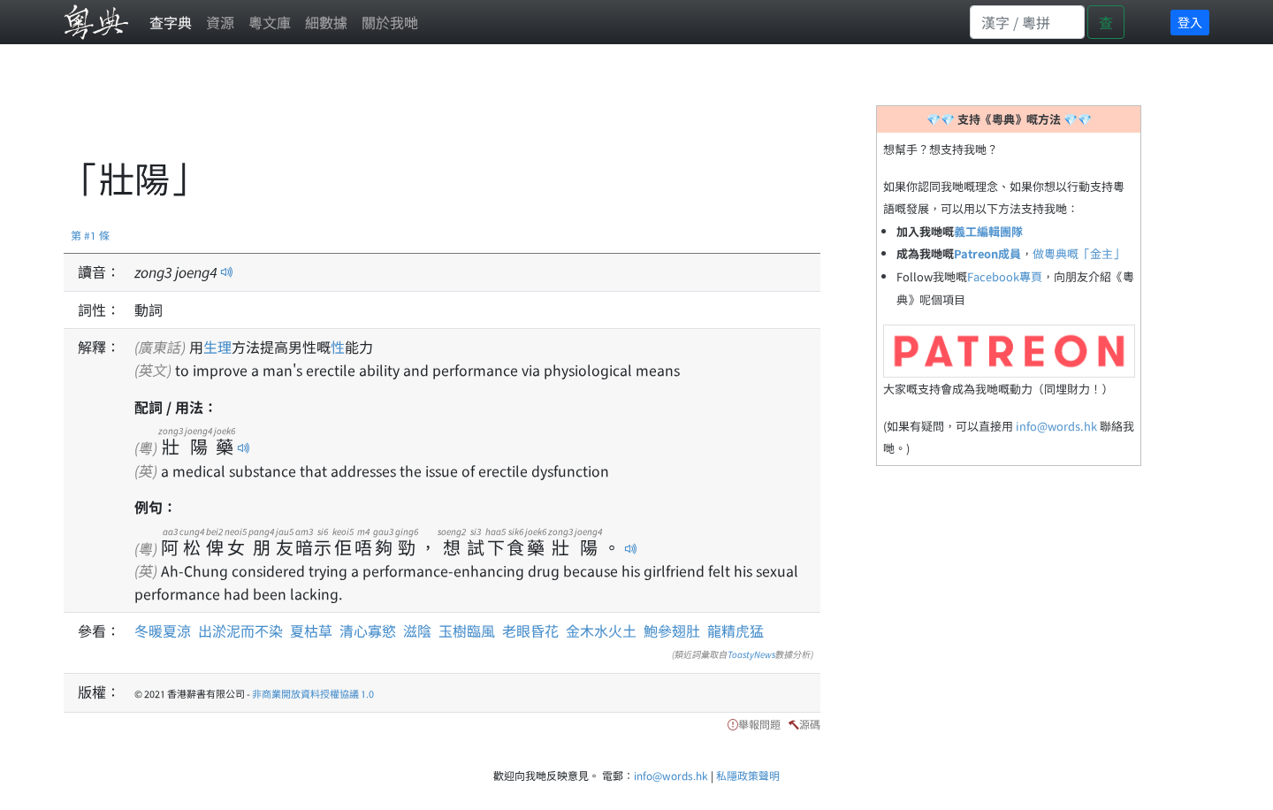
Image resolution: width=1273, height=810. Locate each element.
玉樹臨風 (466, 630)
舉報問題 (759, 723)
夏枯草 (311, 630)
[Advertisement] (385, 110)
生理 (217, 346)
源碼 (809, 723)
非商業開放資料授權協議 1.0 (313, 693)
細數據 (326, 22)
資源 (220, 22)
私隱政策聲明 (748, 775)
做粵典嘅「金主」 (1078, 253)
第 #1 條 (90, 234)
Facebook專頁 (1004, 276)
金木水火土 (601, 630)
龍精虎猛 (735, 630)
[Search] (1027, 22)
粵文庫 (269, 22)
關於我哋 (390, 22)
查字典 (170, 22)
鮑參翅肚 (672, 630)
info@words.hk (1056, 425)
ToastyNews (751, 654)
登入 (1190, 22)
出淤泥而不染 (240, 630)
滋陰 (417, 630)
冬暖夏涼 (162, 630)
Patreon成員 (987, 253)
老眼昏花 (530, 630)
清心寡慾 (367, 630)
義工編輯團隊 (988, 231)
